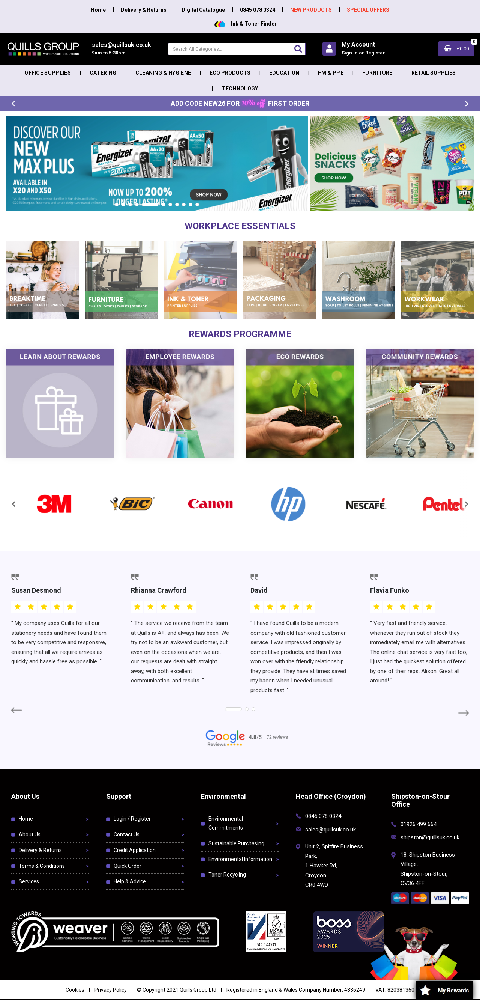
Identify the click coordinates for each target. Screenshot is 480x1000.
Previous (13, 104)
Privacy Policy (110, 990)
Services (29, 881)
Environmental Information (240, 859)
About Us (29, 834)
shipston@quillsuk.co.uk (429, 837)
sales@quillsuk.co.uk (330, 829)
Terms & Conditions (42, 866)
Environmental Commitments (225, 823)
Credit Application (135, 850)
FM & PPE (331, 73)
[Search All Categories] (237, 49)
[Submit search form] (298, 48)
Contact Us (127, 834)
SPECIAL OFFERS (368, 10)
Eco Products (230, 73)
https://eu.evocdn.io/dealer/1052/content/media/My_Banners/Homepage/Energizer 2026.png (130, 120)
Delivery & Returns (143, 10)
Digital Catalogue (203, 10)
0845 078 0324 (257, 10)
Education (284, 73)
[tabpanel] (157, 163)
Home (98, 10)
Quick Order (127, 866)
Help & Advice (130, 881)
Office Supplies (47, 73)
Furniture (377, 73)
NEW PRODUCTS (311, 10)
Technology (240, 89)
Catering (103, 73)
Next (467, 104)
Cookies (75, 990)
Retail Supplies (433, 73)
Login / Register (132, 819)
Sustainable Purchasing (236, 843)
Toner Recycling (227, 875)
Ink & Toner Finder (245, 24)
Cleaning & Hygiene (163, 73)
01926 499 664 (418, 824)
